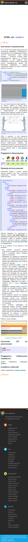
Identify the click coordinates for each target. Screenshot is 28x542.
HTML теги (11, 430)
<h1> (11, 290)
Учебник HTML (12, 428)
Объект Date (12, 481)
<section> (23, 296)
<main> (23, 286)
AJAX (9, 523)
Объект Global (12, 485)
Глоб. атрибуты (13, 432)
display (4, 350)
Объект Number (13, 492)
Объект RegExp (12, 498)
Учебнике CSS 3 (7, 243)
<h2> (21, 300)
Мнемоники (12, 441)
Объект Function (13, 483)
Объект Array (12, 479)
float (3, 270)
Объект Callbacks (13, 525)
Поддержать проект (13, 419)
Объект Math (12, 490)
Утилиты (11, 518)
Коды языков (12, 439)
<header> (17, 249)
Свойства (11, 455)
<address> (16, 313)
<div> (4, 104)
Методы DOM (12, 514)
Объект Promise (13, 496)
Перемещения (12, 516)
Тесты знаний (12, 437)
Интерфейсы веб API (14, 477)
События (11, 512)
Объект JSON (12, 488)
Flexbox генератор (14, 463)
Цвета (10, 443)
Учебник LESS (12, 468)
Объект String (12, 500)
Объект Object (12, 494)
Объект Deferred (13, 527)
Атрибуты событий (14, 435)
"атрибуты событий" (20, 370)
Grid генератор (13, 465)
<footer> (19, 306)
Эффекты (11, 521)
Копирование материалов (13, 417)
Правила (11, 461)
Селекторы (11, 457)
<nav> (9, 258)
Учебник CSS (12, 452)
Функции (11, 459)
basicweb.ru (10, 413)
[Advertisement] (14, 20)
